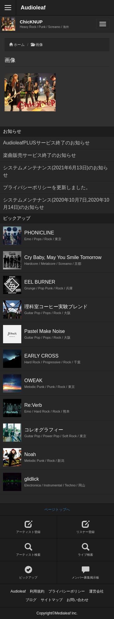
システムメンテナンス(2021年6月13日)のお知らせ (55, 171)
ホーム (19, 45)
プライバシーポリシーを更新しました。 (47, 187)
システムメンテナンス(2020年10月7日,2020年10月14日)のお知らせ (56, 203)
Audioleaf (33, 8)
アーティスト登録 (28, 527)
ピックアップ (28, 572)
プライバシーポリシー (66, 591)
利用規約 (37, 591)
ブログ (31, 600)
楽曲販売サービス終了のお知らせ (39, 155)
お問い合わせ (77, 600)
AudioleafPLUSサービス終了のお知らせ (46, 142)
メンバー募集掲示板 (85, 572)
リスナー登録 (85, 527)
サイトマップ (52, 600)
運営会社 (96, 591)
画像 (39, 45)
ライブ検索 (85, 549)
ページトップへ (57, 509)
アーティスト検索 (28, 549)
